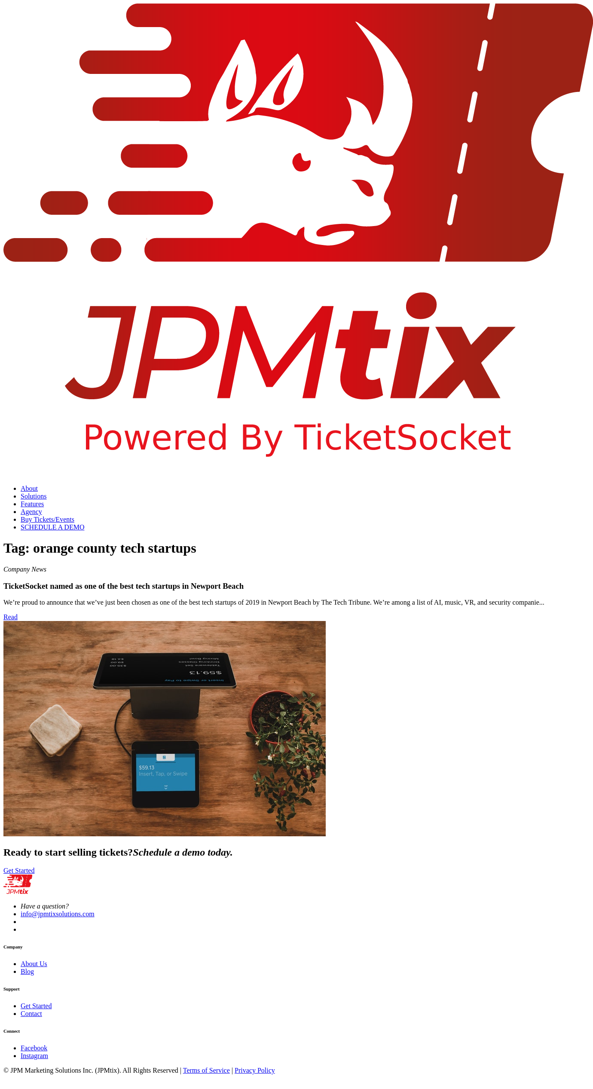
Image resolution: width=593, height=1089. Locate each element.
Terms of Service (206, 1070)
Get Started (18, 870)
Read (10, 617)
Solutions (33, 496)
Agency (31, 511)
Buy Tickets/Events (47, 519)
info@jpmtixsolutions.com (58, 914)
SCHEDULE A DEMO (52, 527)
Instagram (34, 1055)
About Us (34, 963)
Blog (27, 971)
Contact (31, 1013)
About (29, 488)
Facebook (34, 1048)
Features (32, 504)
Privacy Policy (255, 1070)
